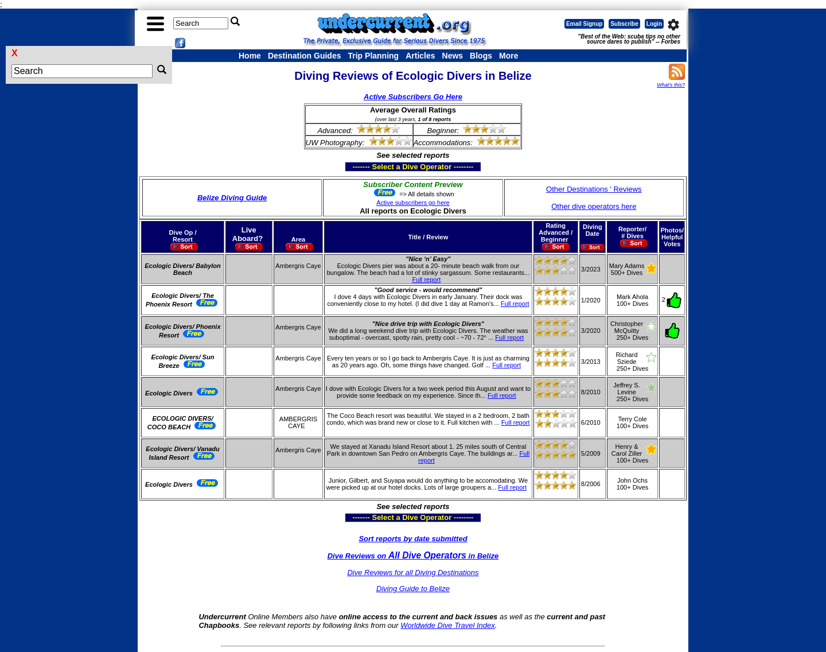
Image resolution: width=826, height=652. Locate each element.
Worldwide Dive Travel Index (447, 625)
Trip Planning (373, 55)
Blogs (481, 55)
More (508, 55)
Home (250, 55)
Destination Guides (304, 55)
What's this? (671, 85)
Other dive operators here (593, 206)
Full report (426, 279)
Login (654, 24)
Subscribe (624, 24)
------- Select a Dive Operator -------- (357, 166)
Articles (420, 55)
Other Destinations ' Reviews (594, 189)
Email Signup (584, 24)
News (452, 55)
